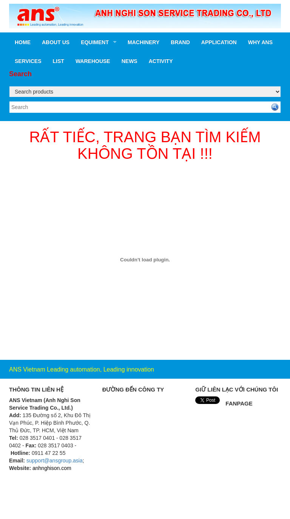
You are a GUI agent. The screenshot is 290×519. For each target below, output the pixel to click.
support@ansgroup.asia (54, 461)
